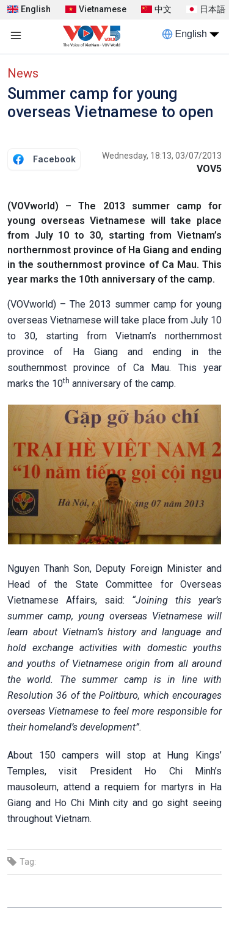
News (22, 73)
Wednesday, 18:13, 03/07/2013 (162, 156)
